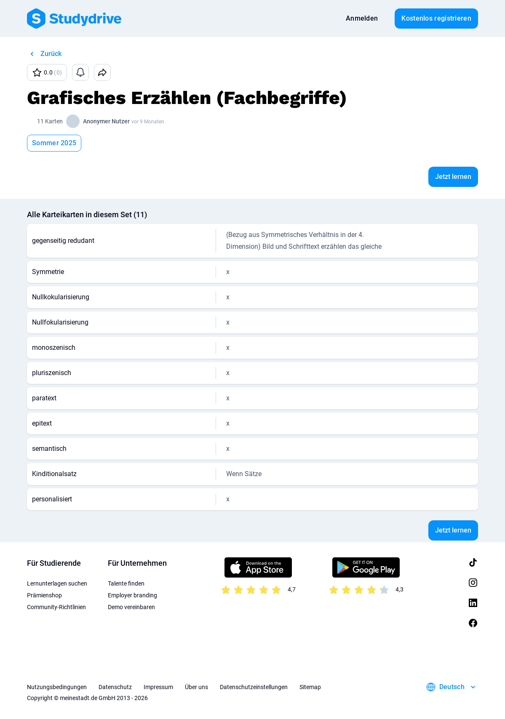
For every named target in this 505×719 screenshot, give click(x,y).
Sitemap (310, 687)
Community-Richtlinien (56, 607)
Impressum (158, 687)
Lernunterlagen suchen (57, 583)
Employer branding (132, 595)
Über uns (196, 687)
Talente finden (126, 583)
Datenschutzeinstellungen (254, 687)
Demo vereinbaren (131, 607)
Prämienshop (44, 595)
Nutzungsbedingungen (57, 687)
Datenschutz (115, 687)
